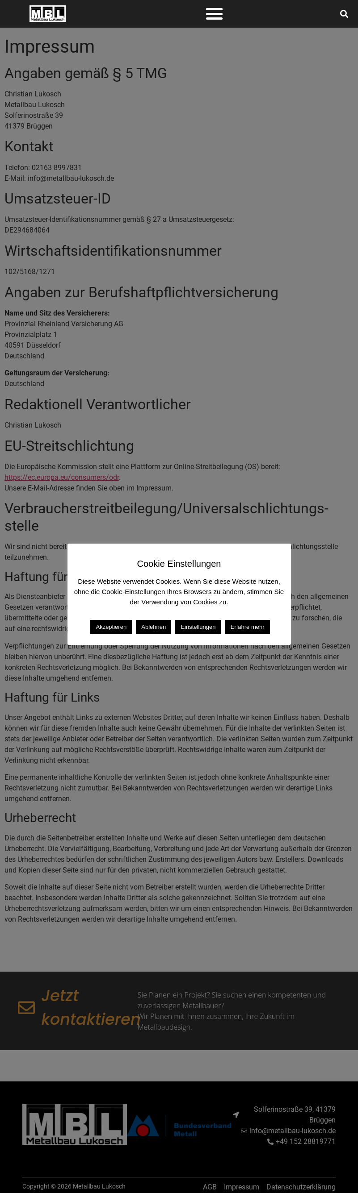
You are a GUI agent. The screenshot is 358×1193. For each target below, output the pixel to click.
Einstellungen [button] (198, 627)
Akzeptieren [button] (111, 627)
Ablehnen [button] (153, 627)
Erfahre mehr (248, 627)
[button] (214, 14)
